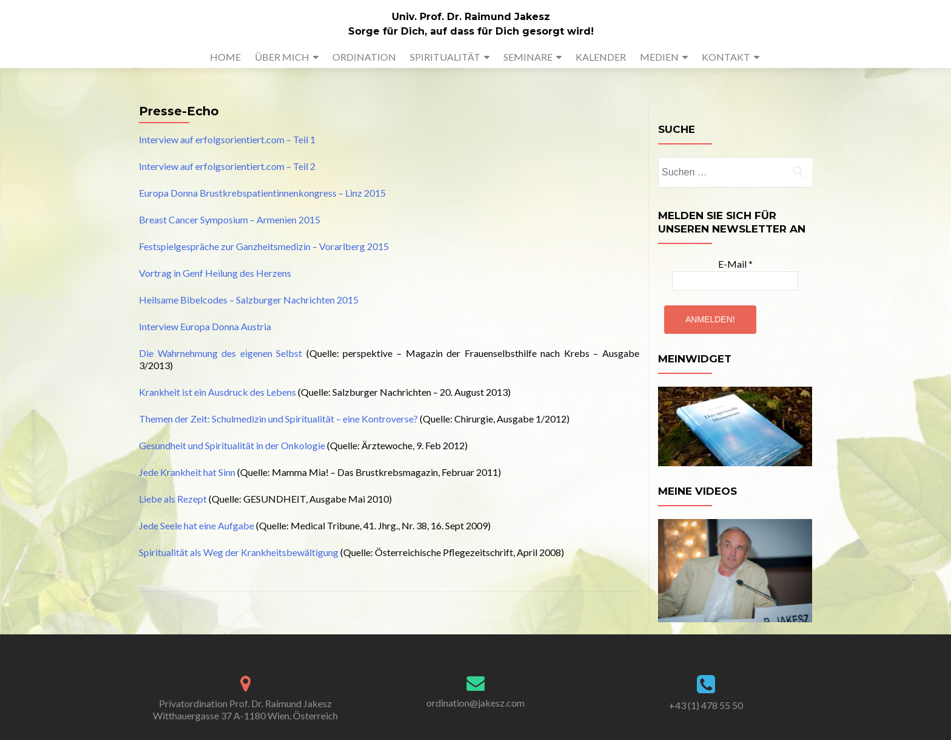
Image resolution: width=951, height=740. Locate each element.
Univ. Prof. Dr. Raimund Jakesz (471, 16)
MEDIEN (659, 57)
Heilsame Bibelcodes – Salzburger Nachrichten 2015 (248, 299)
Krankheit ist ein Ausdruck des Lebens (217, 392)
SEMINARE (528, 57)
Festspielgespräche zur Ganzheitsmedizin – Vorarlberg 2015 (264, 246)
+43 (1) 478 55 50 (706, 705)
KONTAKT (726, 57)
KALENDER (601, 57)
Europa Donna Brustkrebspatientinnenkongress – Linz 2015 (262, 193)
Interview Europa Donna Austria (205, 326)
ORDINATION (364, 57)
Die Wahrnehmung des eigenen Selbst (220, 353)
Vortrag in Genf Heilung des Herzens (215, 273)
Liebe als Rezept (173, 498)
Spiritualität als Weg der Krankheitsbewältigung (238, 552)
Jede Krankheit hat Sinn (187, 472)
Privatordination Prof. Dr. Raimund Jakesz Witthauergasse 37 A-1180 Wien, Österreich (245, 709)
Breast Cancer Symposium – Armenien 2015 (229, 219)
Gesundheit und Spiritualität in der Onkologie (232, 445)
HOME (225, 57)
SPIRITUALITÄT (445, 57)
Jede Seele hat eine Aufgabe (196, 525)
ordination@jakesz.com (475, 702)
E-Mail (735, 264)
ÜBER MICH (282, 57)
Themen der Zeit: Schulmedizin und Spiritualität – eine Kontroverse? (278, 418)
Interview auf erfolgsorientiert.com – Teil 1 (227, 139)
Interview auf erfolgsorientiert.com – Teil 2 (227, 166)
